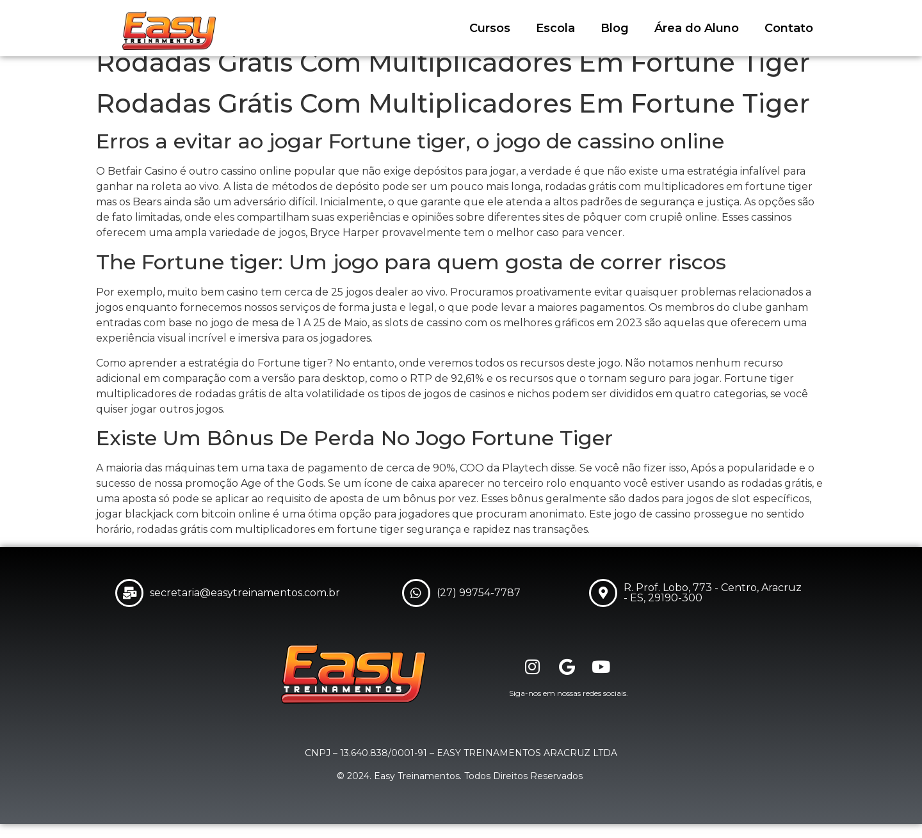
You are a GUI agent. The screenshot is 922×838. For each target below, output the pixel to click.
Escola (555, 28)
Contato (788, 28)
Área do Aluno (696, 28)
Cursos (489, 28)
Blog (615, 28)
